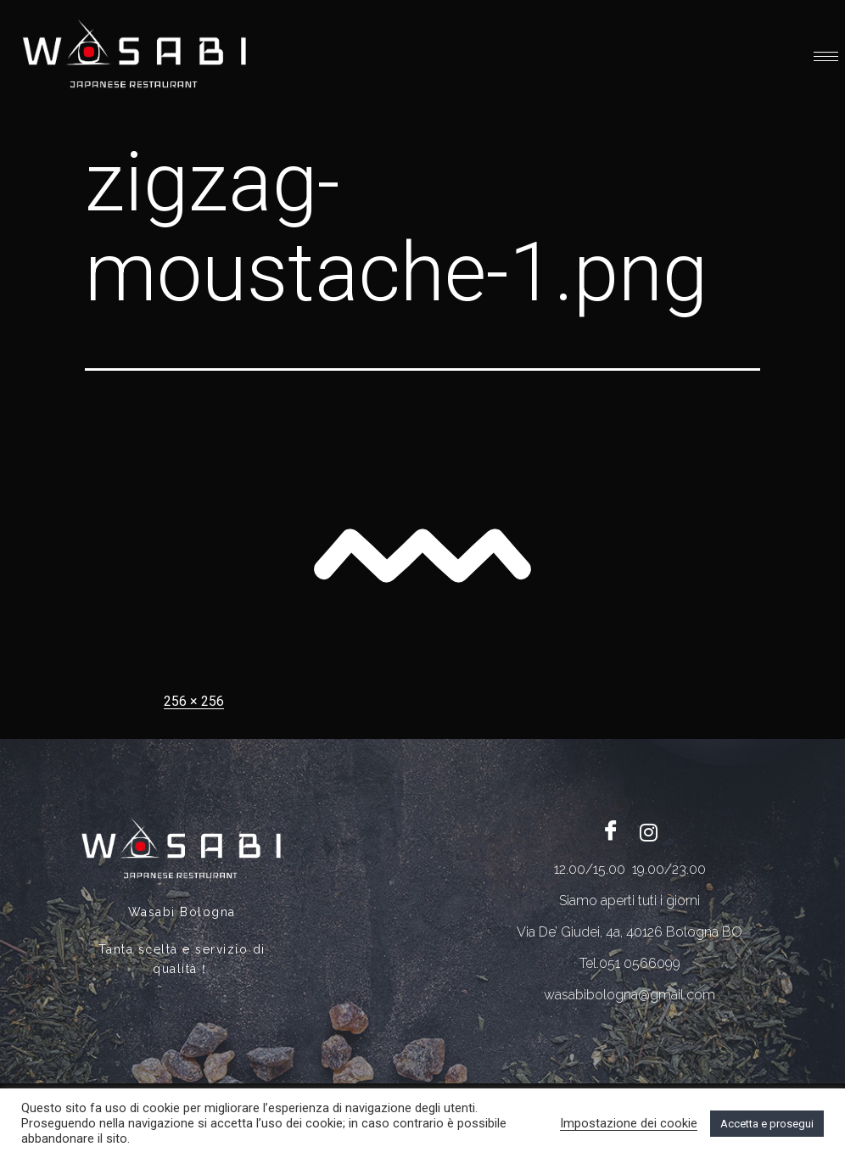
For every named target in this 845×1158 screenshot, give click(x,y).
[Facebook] (611, 832)
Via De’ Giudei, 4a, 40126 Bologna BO (629, 932)
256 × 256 (194, 701)
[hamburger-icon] (826, 56)
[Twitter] (649, 832)
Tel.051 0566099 (629, 963)
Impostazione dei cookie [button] (628, 1123)
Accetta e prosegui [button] (767, 1123)
